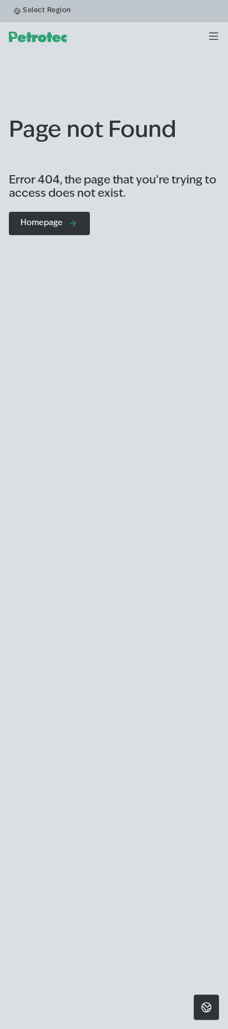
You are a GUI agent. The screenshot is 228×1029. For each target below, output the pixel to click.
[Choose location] (206, 1007)
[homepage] (38, 37)
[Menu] (213, 36)
